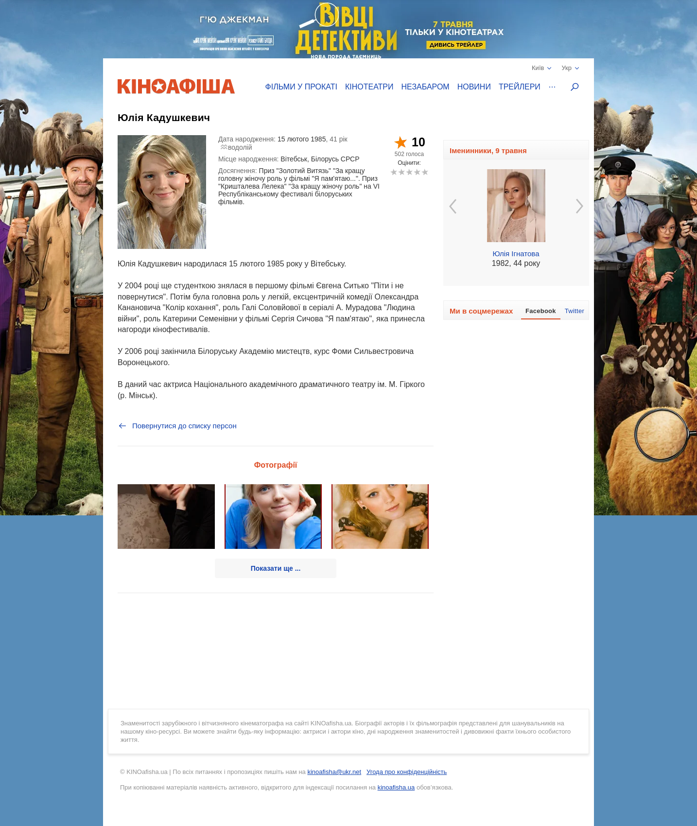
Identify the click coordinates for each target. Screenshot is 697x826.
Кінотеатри (369, 87)
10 (424, 172)
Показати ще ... (276, 568)
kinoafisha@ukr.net (334, 771)
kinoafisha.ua (396, 787)
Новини (474, 87)
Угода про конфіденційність (406, 771)
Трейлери (519, 87)
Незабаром (425, 87)
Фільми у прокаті (301, 87)
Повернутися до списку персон (177, 426)
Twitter (574, 311)
